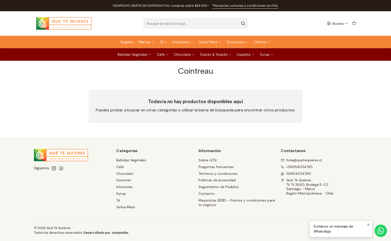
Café (163, 54)
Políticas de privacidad (217, 180)
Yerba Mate (209, 42)
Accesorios (238, 42)
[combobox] (195, 23)
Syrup (267, 54)
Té (164, 42)
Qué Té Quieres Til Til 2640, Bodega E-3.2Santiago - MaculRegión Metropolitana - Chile (307, 187)
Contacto (206, 193)
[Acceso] (337, 23)
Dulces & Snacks (216, 54)
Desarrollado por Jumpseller (106, 233)
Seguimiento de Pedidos (218, 187)
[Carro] (354, 23)
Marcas (147, 42)
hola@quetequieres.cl (301, 160)
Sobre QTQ (207, 160)
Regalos (127, 42)
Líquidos (246, 54)
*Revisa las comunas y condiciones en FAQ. (245, 5)
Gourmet (123, 180)
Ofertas (262, 42)
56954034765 (296, 173)
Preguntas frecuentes (216, 167)
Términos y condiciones (217, 173)
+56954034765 (297, 167)
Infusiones (183, 42)
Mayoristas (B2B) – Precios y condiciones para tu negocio (236, 202)
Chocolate (184, 54)
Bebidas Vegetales (135, 54)
